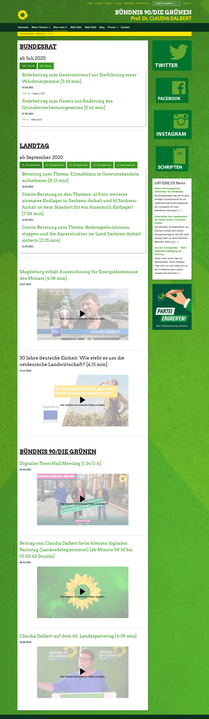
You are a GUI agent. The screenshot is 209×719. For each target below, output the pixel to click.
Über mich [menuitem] (59, 27)
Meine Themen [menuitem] (40, 27)
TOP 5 (25, 119)
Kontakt (99, 3)
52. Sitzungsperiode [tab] (126, 165)
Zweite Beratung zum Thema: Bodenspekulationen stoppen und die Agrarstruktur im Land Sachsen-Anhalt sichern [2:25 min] (79, 233)
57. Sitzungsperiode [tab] (55, 165)
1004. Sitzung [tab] (28, 66)
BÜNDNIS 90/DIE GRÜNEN (149, 12)
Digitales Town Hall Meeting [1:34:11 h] (62, 463)
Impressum (128, 3)
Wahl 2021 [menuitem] (76, 27)
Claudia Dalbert (27, 34)
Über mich (41, 34)
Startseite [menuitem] (23, 27)
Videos (50, 34)
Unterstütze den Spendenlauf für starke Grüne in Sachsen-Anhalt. (171, 220)
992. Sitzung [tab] (46, 66)
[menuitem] (89, 3)
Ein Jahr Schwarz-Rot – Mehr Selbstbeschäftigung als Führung (170, 251)
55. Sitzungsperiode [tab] (79, 165)
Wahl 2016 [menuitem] (90, 27)
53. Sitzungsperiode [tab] (102, 165)
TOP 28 (26, 93)
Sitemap (109, 3)
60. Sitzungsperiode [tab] (31, 165)
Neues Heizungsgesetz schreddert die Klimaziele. (169, 190)
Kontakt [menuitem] (125, 27)
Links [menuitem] (185, 3)
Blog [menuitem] (102, 27)
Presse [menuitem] (111, 27)
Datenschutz (142, 3)
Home (89, 3)
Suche (118, 3)
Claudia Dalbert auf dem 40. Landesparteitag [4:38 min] (82, 636)
